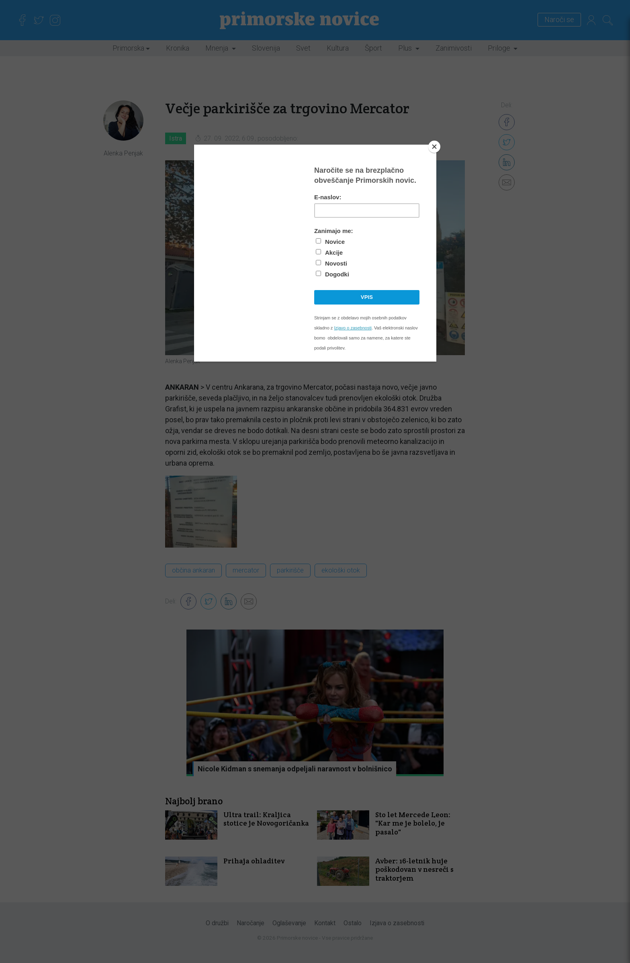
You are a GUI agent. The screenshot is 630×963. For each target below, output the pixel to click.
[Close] (434, 147)
